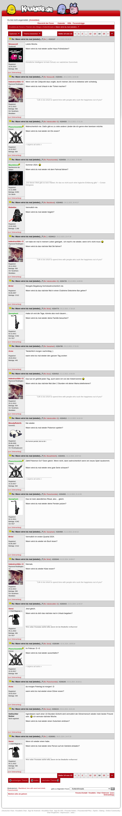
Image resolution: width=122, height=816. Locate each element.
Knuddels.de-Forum (16, 27)
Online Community (113, 811)
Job (72, 812)
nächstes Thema (50, 780)
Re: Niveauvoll (49, 77)
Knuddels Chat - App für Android (27, 811)
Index (34, 780)
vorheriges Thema (18, 780)
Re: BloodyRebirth (50, 456)
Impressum (65, 812)
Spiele (95, 811)
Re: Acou (47, 374)
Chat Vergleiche (53, 812)
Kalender (61, 23)
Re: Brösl (47, 308)
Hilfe (69, 23)
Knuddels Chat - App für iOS (52, 811)
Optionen (14, 34)
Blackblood (22, 788)
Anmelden (34, 20)
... (86, 34)
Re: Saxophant (49, 346)
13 (95, 34)
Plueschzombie (12, 790)
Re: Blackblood (49, 202)
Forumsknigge (79, 23)
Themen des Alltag (33, 27)
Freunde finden (70, 811)
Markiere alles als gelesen (17, 794)
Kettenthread (48, 27)
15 (104, 34)
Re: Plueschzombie (50, 160)
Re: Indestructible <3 (51, 121)
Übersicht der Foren (45, 23)
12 (90, 34)
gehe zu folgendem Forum (60, 789)
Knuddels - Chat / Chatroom (99, 793)
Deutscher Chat (8, 811)
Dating (101, 811)
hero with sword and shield (36, 788)
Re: (45, 39)
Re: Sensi (47, 644)
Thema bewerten (32, 34)
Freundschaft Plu (85, 811)
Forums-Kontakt (81, 793)
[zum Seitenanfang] (14, 72)
